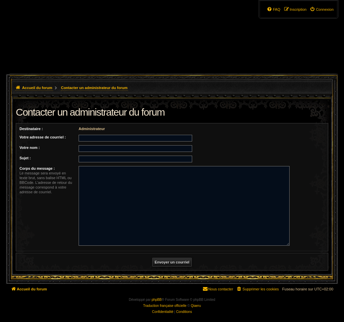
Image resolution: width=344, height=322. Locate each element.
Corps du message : (37, 168)
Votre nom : (29, 148)
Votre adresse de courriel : (42, 137)
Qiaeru (196, 306)
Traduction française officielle (164, 306)
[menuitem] (322, 9)
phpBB (157, 299)
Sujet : (25, 158)
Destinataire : (31, 129)
